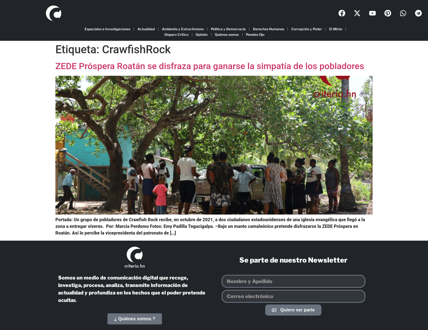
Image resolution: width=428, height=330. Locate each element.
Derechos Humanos (268, 29)
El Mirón (335, 29)
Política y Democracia (228, 29)
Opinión (202, 34)
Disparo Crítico (176, 34)
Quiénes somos (227, 34)
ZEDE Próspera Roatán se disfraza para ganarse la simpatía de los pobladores (209, 66)
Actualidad (146, 29)
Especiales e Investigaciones (107, 29)
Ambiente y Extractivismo (183, 29)
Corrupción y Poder (306, 29)
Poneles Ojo (255, 34)
